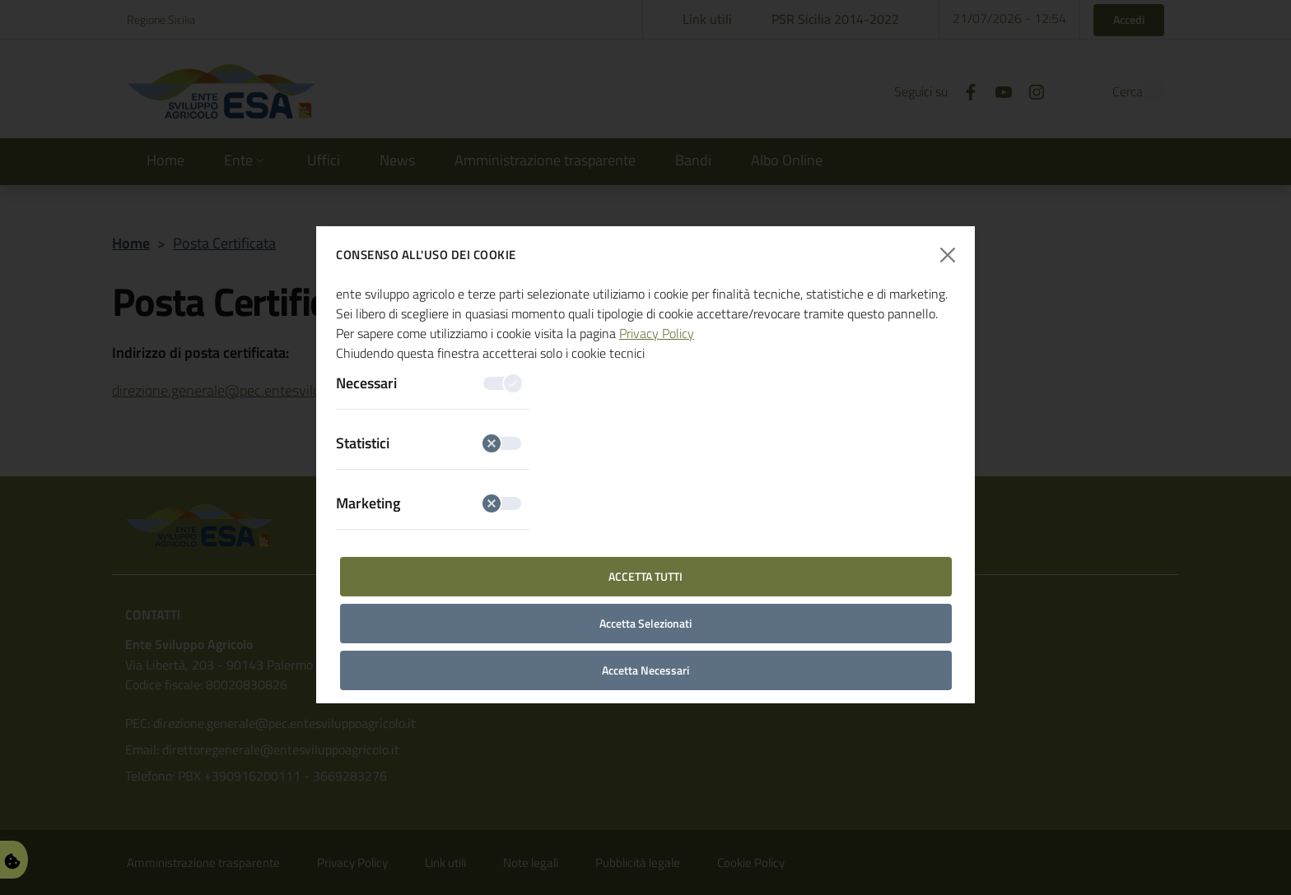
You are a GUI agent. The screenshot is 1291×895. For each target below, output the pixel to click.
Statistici (428, 443)
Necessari (428, 383)
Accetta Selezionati (645, 623)
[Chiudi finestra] (948, 255)
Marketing (428, 503)
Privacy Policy (656, 333)
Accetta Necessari (645, 670)
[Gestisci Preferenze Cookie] (12, 859)
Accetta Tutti (645, 576)
